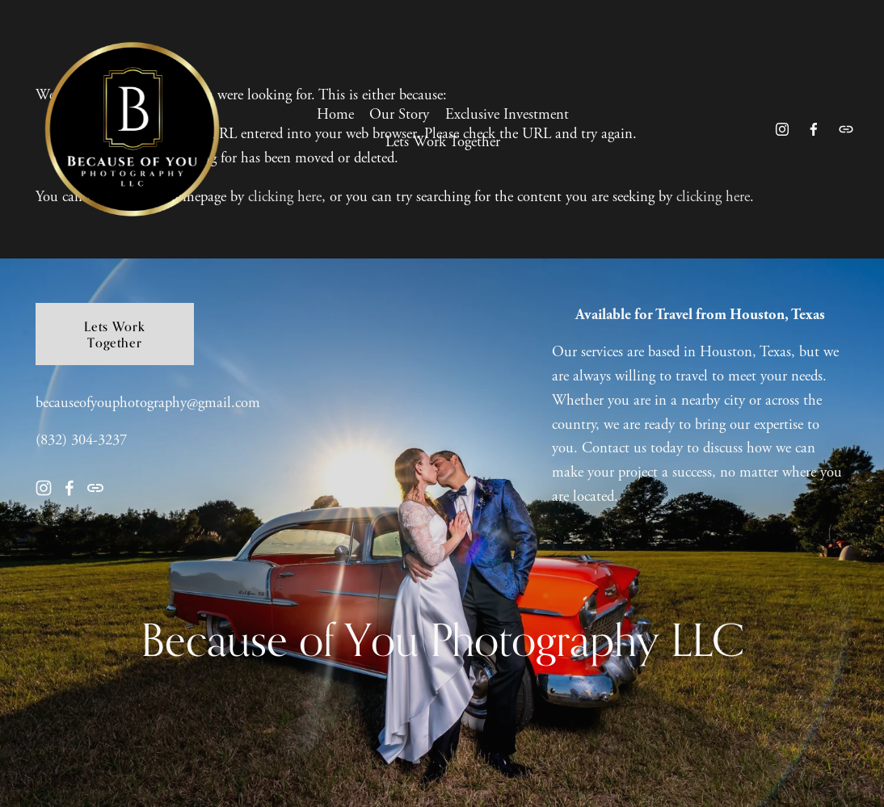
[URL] (840, 134)
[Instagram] (776, 134)
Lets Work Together (442, 147)
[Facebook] (809, 134)
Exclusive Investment (507, 119)
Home (335, 119)
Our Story (399, 119)
